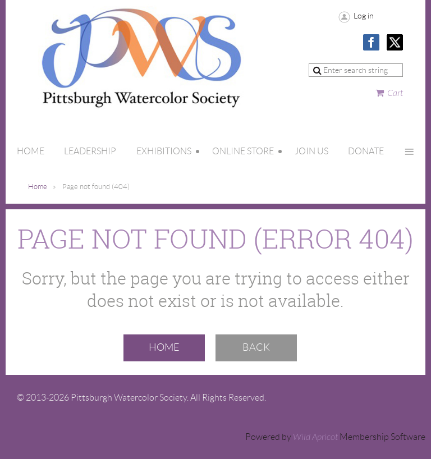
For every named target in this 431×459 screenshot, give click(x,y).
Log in (364, 15)
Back (256, 347)
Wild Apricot (315, 437)
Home (37, 186)
